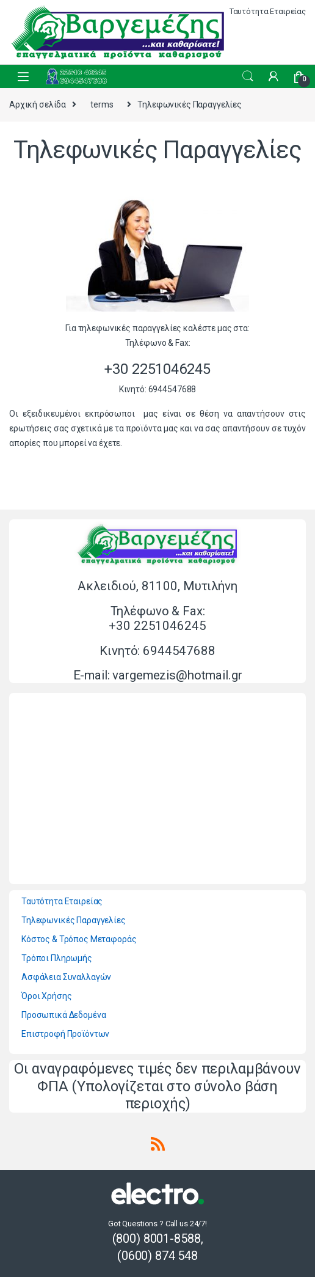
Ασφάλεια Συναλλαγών (66, 977)
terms (101, 104)
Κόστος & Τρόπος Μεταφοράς (79, 939)
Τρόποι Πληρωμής (56, 958)
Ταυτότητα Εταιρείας (268, 11)
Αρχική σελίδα (37, 104)
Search (248, 76)
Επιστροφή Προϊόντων (65, 1034)
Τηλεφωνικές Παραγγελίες (73, 920)
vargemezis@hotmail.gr (177, 675)
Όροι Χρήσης (46, 996)
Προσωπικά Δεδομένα (63, 1015)
